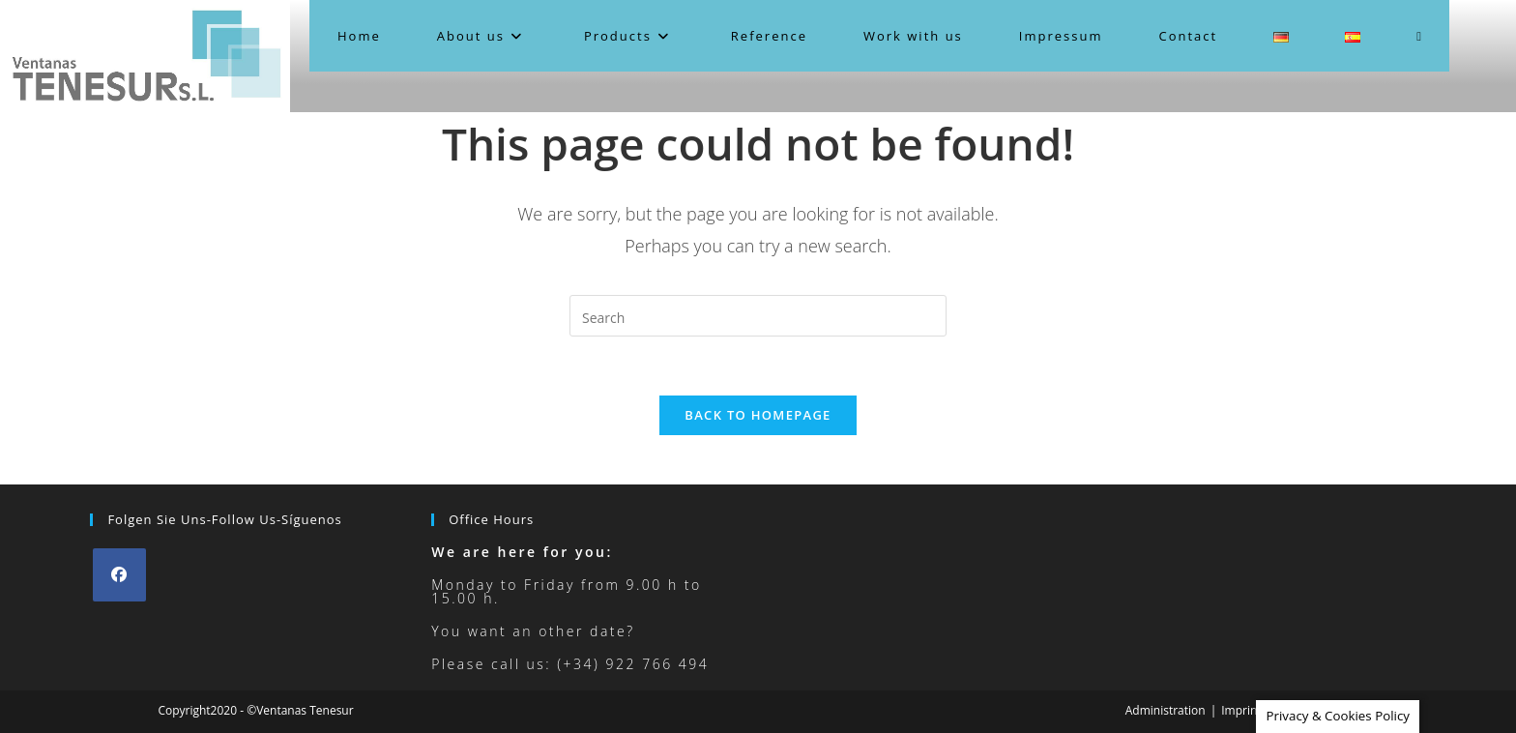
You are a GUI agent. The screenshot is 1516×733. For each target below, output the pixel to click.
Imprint (1241, 710)
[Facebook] (119, 574)
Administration (1165, 710)
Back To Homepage (758, 415)
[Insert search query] (758, 316)
